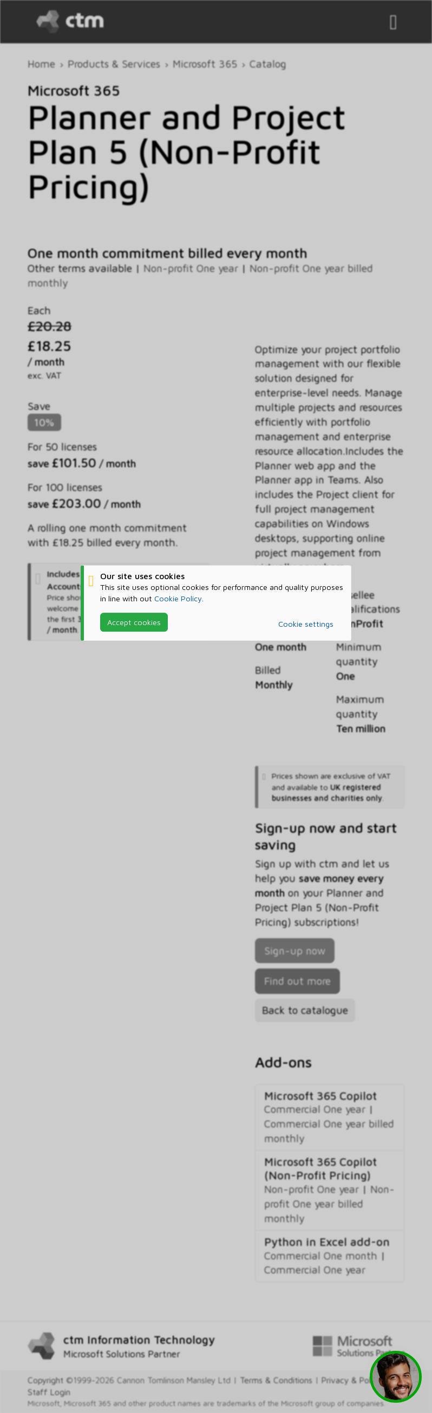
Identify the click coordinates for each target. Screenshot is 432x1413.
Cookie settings (305, 623)
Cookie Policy (178, 598)
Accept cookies (134, 622)
